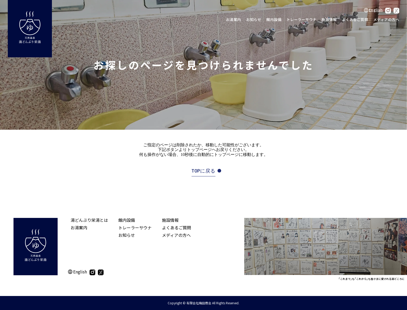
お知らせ (253, 19)
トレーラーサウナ (301, 19)
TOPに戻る (203, 171)
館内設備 (273, 19)
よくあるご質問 (355, 19)
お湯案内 (233, 19)
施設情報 (329, 19)
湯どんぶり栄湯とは (89, 220)
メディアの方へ (386, 19)
